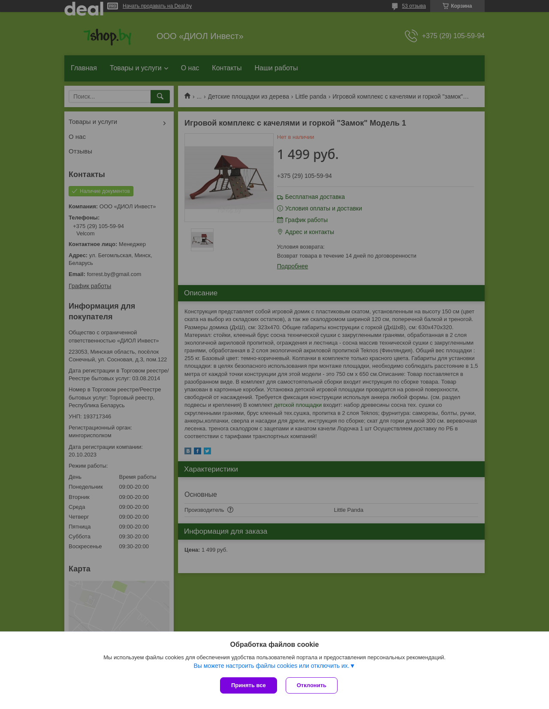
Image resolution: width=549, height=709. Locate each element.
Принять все (248, 685)
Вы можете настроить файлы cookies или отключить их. (271, 665)
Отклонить (311, 685)
